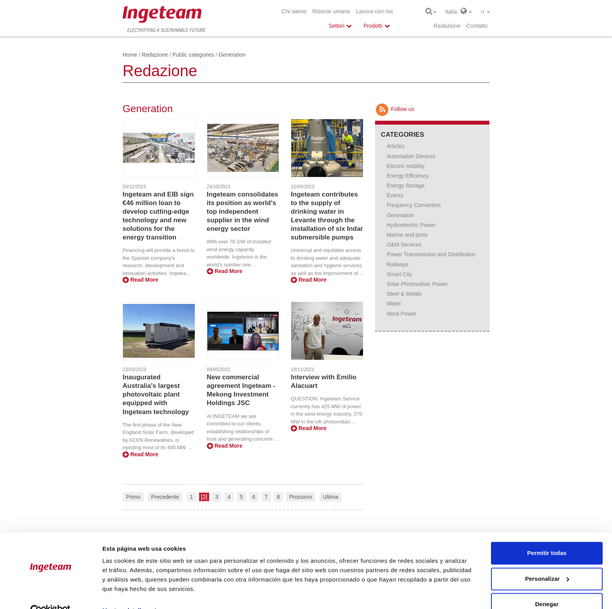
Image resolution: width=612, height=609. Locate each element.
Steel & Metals (404, 294)
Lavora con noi (374, 11)
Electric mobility (406, 166)
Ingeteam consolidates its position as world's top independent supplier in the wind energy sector (242, 211)
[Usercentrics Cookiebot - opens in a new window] (50, 594)
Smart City (399, 274)
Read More (140, 280)
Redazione (447, 26)
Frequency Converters (414, 205)
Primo (133, 497)
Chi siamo (293, 11)
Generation (400, 215)
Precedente (165, 497)
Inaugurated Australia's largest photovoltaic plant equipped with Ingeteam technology (156, 394)
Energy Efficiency (408, 176)
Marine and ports (407, 235)
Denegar (547, 587)
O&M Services (404, 244)
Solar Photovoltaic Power (417, 284)
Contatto (476, 26)
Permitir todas (547, 536)
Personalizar (547, 561)
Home (130, 55)
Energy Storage (406, 185)
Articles (396, 146)
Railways (398, 264)
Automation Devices (411, 156)
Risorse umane (331, 11)
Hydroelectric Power (411, 225)
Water (394, 303)
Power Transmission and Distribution (431, 254)
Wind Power (401, 314)
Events (395, 195)
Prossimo (300, 497)
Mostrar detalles (125, 593)
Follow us (394, 109)
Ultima (330, 497)
